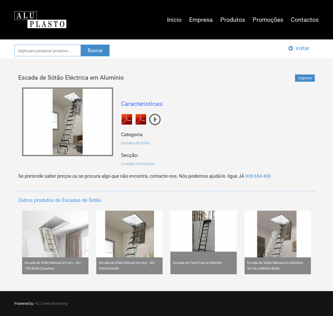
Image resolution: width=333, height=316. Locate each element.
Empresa (201, 19)
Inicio (174, 19)
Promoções (268, 19)
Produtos (232, 19)
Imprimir (305, 78)
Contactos (305, 19)
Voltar (299, 48)
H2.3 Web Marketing (51, 303)
